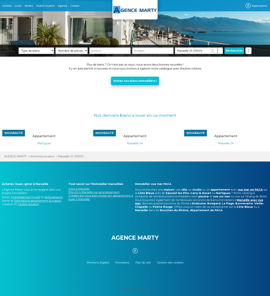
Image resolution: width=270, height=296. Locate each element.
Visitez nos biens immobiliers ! (135, 81)
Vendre (29, 5)
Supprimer (214, 50)
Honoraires (122, 262)
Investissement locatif (25, 197)
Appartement (44, 136)
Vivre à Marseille (79, 189)
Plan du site (143, 262)
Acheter (7, 5)
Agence (62, 5)
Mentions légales (98, 262)
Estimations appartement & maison (37, 200)
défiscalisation (54, 197)
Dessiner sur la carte (220, 50)
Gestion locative (45, 5)
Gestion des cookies (170, 262)
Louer (18, 5)
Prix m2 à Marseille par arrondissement (93, 192)
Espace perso (259, 5)
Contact (74, 5)
